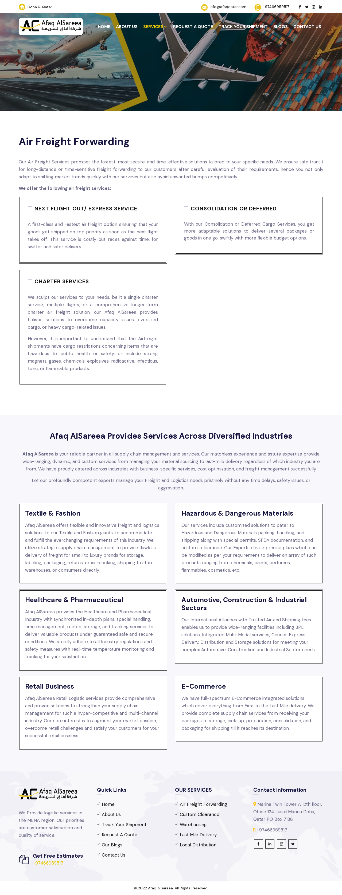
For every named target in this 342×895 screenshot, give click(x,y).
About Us (127, 26)
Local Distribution (198, 845)
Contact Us (307, 26)
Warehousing (193, 824)
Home (104, 26)
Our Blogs (112, 845)
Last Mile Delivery (198, 835)
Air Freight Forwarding (203, 804)
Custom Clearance (199, 814)
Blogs (280, 26)
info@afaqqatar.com (228, 6)
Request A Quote (193, 26)
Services (153, 26)
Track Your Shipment (243, 26)
